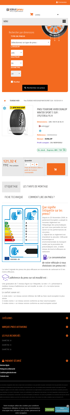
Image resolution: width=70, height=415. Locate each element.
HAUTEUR (15, 57)
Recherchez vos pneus (36, 88)
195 (50, 122)
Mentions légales (4, 365)
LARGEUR (15, 47)
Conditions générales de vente (8, 372)
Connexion (61, 2)
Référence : (42, 135)
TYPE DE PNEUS (18, 36)
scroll (60, 405)
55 (54, 122)
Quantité (28, 161)
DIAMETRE (15, 67)
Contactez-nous (4, 376)
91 (61, 122)
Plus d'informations (62, 410)
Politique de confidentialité (7, 369)
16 (58, 122)
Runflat (17, 82)
